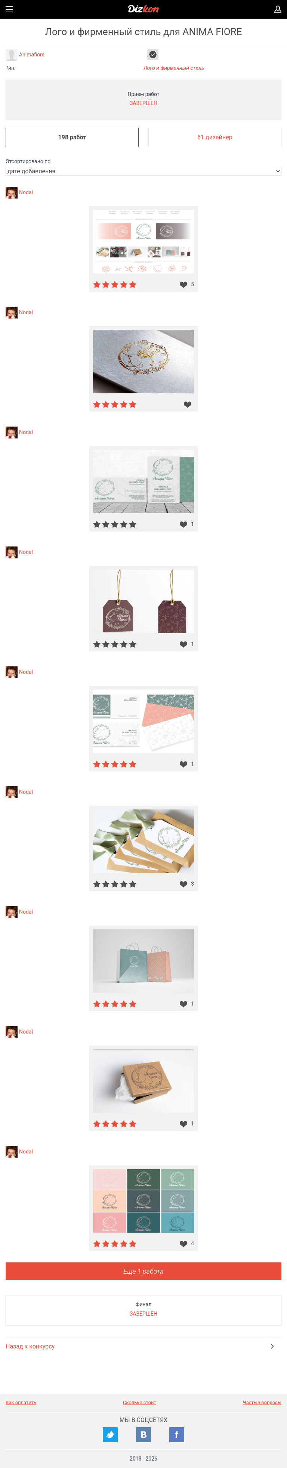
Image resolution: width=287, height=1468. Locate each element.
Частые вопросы (262, 1402)
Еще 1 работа (143, 1271)
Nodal (26, 192)
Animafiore (31, 55)
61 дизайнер (214, 137)
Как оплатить (21, 1402)
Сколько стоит (139, 1402)
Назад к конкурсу (30, 1346)
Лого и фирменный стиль (174, 68)
